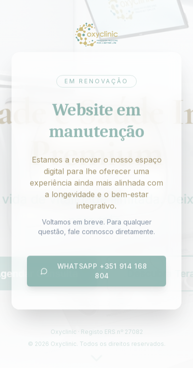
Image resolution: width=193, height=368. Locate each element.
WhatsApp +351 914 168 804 (93, 271)
